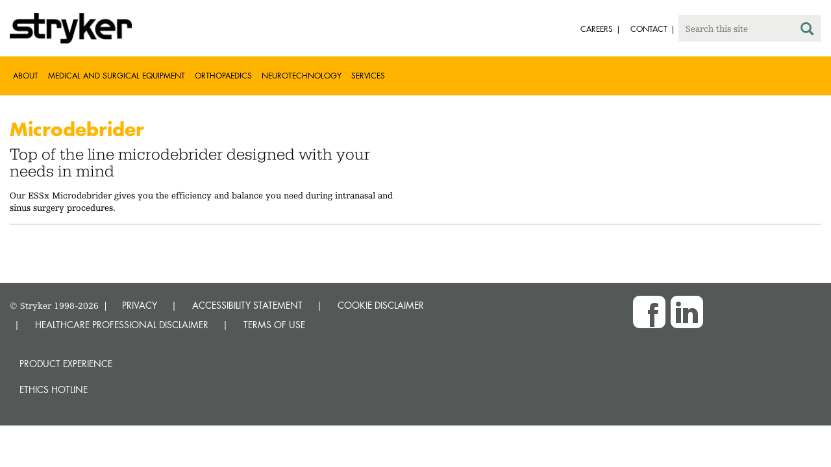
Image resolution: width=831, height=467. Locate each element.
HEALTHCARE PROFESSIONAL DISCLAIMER (121, 324)
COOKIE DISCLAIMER (381, 305)
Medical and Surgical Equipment (116, 75)
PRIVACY (139, 305)
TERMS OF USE (274, 324)
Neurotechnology (301, 75)
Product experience (65, 363)
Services (368, 75)
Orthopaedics (223, 75)
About (25, 75)
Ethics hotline (53, 389)
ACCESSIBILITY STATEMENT (247, 305)
